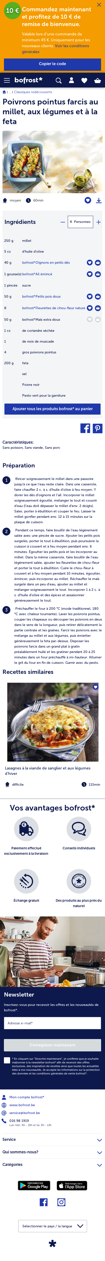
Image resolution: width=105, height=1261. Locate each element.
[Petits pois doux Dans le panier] (98, 297)
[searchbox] (59, 81)
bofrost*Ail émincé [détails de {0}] (37, 274)
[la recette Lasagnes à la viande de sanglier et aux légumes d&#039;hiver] (52, 722)
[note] (52, 784)
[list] (52, 869)
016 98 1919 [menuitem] (15, 1120)
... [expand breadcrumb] (10, 92)
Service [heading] (52, 1138)
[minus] (62, 222)
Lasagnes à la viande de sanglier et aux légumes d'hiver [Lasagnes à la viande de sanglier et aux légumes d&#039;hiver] (47, 771)
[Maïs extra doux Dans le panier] (98, 319)
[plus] (98, 222)
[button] (9, 80)
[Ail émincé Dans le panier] (98, 274)
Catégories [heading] (52, 1164)
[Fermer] (99, 5)
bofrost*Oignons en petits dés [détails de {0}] (46, 263)
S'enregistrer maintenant (52, 1045)
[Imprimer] (99, 200)
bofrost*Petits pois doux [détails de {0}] (41, 296)
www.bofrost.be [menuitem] (18, 1105)
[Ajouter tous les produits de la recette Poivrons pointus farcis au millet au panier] (52, 409)
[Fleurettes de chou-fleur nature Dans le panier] (98, 308)
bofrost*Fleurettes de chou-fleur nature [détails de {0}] (53, 308)
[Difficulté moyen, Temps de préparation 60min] (35, 200)
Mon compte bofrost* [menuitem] (23, 1097)
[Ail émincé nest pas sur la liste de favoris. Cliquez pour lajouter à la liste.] (89, 274)
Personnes (82, 222)
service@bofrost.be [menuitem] (21, 1113)
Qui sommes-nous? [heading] (52, 1151)
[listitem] (52, 500)
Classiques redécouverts (33, 92)
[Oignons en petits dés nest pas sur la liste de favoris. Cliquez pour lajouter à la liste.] (89, 262)
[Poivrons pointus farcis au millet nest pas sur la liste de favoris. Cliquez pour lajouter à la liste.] (88, 200)
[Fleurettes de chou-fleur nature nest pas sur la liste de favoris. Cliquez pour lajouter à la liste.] (89, 308)
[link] (29, 80)
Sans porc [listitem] (52, 448)
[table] (52, 321)
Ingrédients (20, 221)
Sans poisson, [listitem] (13, 448)
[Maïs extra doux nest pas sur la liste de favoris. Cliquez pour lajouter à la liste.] (89, 319)
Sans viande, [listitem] (34, 448)
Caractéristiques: (18, 442)
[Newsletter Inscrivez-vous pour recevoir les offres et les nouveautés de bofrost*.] (52, 1038)
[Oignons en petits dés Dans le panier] (98, 263)
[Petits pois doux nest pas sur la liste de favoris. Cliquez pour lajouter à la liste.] (89, 296)
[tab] (71, 80)
